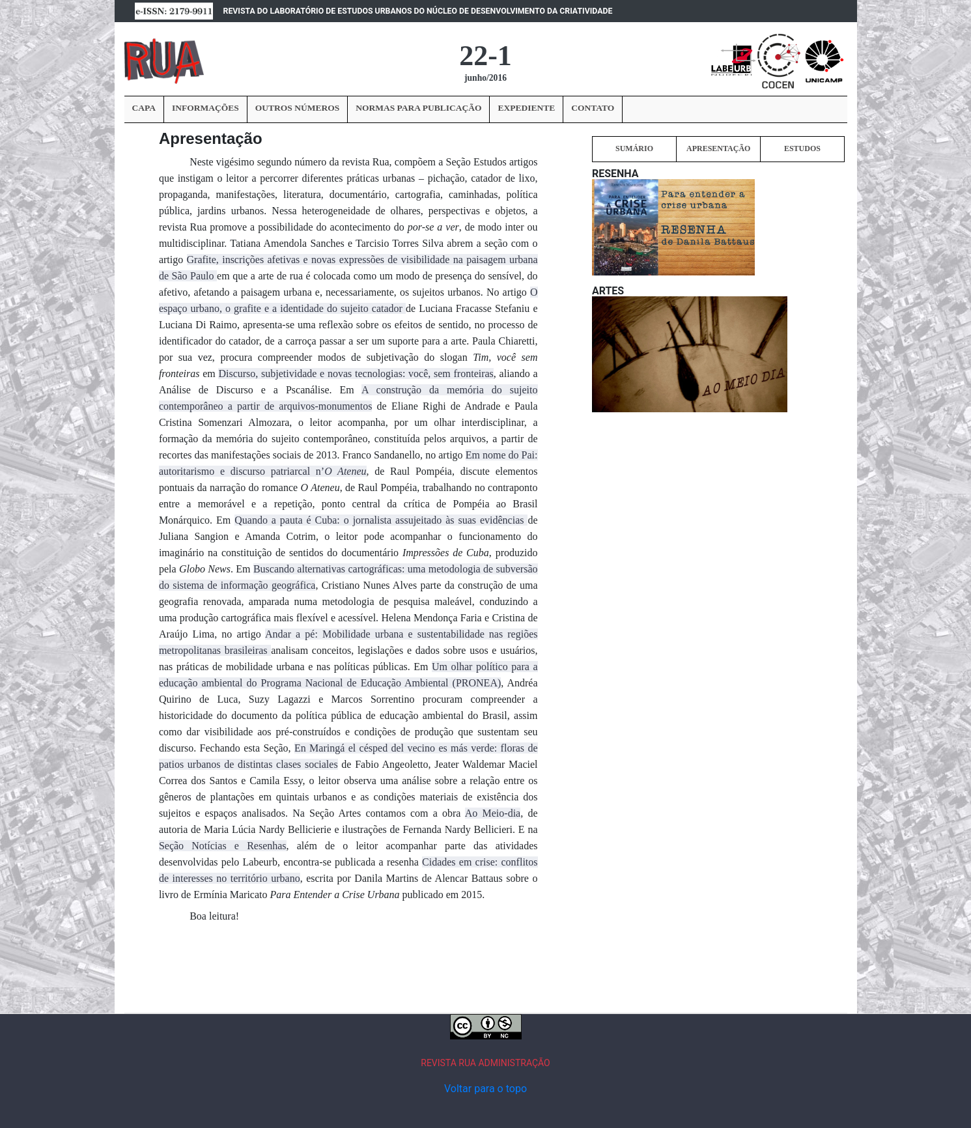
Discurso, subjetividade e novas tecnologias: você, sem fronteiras (355, 373)
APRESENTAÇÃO (718, 148)
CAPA (144, 108)
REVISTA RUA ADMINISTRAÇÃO (485, 1063)
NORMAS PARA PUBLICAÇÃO (418, 108)
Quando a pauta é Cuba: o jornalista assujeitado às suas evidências (381, 520)
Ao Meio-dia (492, 813)
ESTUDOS (802, 148)
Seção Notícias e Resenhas (223, 845)
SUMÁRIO (634, 148)
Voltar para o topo (485, 1088)
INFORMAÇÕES (205, 108)
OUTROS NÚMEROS (297, 108)
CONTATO (592, 108)
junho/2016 (485, 78)
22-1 (485, 56)
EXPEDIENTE (526, 108)
